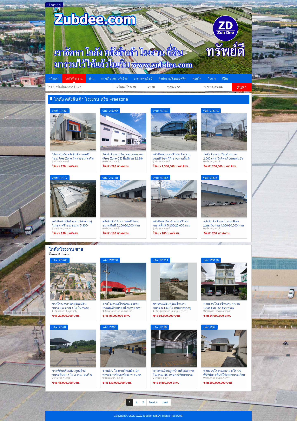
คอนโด (197, 78)
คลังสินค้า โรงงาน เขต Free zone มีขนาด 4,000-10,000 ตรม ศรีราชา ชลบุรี (223, 225)
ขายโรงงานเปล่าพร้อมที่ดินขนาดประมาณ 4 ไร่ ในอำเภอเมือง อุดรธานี (70, 308)
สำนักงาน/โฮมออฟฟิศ (172, 78)
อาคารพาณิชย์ (143, 78)
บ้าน (91, 78)
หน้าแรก (53, 78)
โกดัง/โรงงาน (74, 78)
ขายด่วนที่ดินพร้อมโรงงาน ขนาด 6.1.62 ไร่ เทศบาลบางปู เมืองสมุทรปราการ (172, 308)
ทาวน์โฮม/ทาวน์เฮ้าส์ (114, 78)
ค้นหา (241, 87)
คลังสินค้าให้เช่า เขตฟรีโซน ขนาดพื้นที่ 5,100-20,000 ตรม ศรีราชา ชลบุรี (171, 225)
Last (165, 402)
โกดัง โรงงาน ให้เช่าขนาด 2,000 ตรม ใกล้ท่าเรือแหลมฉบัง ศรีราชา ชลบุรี (223, 158)
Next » (153, 402)
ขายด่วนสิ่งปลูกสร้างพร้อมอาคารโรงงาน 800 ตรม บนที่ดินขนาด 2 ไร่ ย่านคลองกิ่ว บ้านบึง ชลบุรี (173, 374)
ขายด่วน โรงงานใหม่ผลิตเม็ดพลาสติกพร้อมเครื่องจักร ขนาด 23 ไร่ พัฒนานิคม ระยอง (122, 374)
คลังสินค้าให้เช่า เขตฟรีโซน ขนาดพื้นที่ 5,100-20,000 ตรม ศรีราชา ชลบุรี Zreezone (121, 225)
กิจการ (212, 78)
